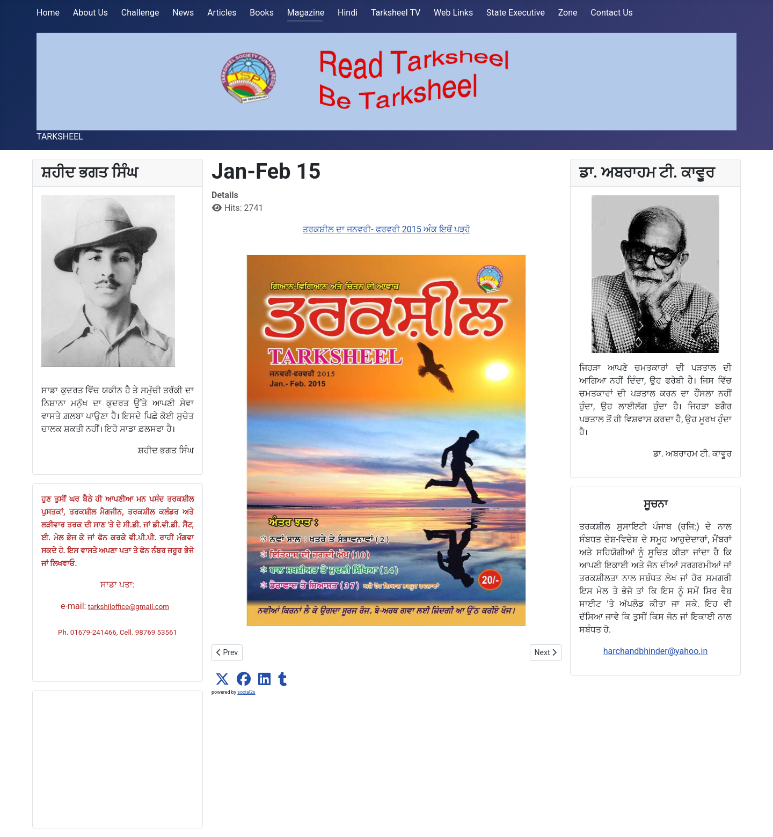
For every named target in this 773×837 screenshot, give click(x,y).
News (183, 13)
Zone (568, 13)
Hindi (348, 13)
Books (262, 13)
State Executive (515, 13)
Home (48, 13)
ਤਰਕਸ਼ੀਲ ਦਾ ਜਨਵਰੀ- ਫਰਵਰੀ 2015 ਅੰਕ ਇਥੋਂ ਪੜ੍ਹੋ (386, 229)
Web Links (453, 13)
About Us (90, 13)
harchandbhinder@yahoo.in (655, 651)
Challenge (140, 13)
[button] (222, 679)
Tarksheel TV (395, 13)
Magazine (306, 13)
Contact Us (611, 13)
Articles (221, 13)
